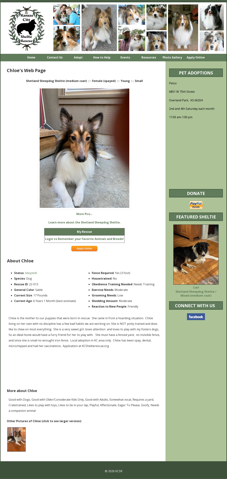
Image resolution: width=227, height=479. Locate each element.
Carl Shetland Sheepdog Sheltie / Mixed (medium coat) (196, 291)
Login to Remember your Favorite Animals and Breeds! (84, 239)
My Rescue (84, 232)
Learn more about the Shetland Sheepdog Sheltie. (84, 222)
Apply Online (84, 248)
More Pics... (84, 214)
